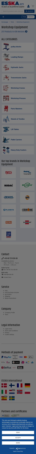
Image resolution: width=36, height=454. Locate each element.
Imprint (14, 451)
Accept (18, 438)
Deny (18, 432)
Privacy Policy (20, 451)
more (18, 443)
